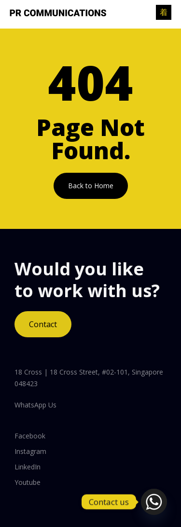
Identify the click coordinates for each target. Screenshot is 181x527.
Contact (43, 324)
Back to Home (90, 185)
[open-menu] (163, 12)
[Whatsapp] (154, 502)
